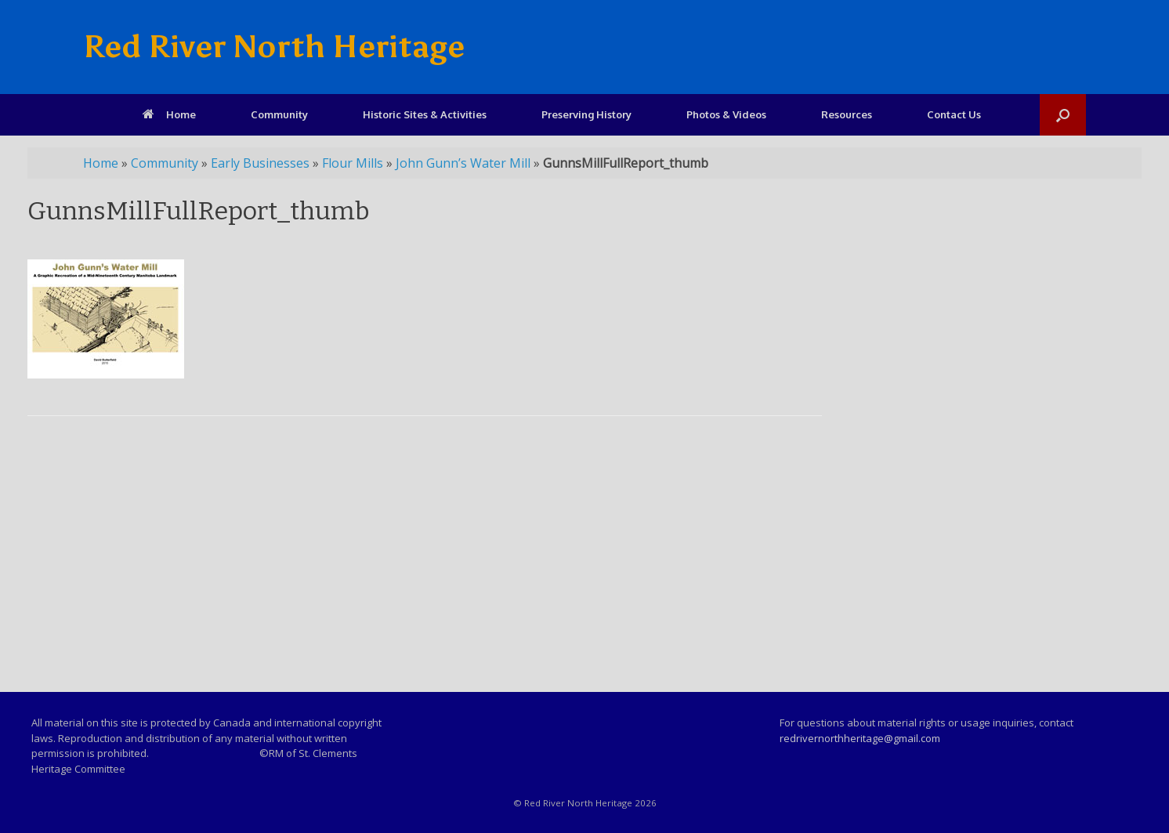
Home (169, 114)
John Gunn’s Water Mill (463, 163)
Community (279, 114)
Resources (846, 114)
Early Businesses (260, 163)
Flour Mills (352, 163)
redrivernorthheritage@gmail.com (860, 738)
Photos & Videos (726, 114)
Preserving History (586, 114)
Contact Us (954, 114)
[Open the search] (1063, 115)
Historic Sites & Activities (425, 114)
